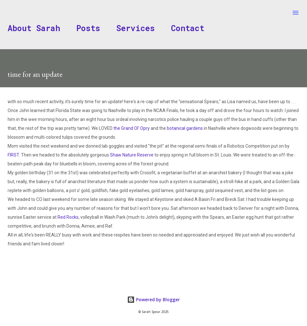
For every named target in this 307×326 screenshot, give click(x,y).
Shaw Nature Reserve (132, 154)
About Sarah (34, 28)
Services (135, 28)
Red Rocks (68, 217)
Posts (88, 28)
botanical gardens (185, 128)
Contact (187, 28)
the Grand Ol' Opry (131, 128)
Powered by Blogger (153, 299)
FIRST (13, 154)
